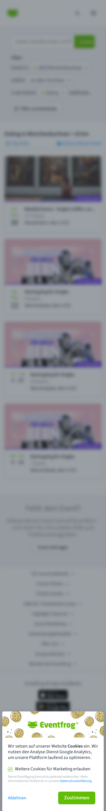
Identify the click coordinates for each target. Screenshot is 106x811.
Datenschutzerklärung (76, 781)
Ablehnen (17, 798)
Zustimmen (76, 797)
